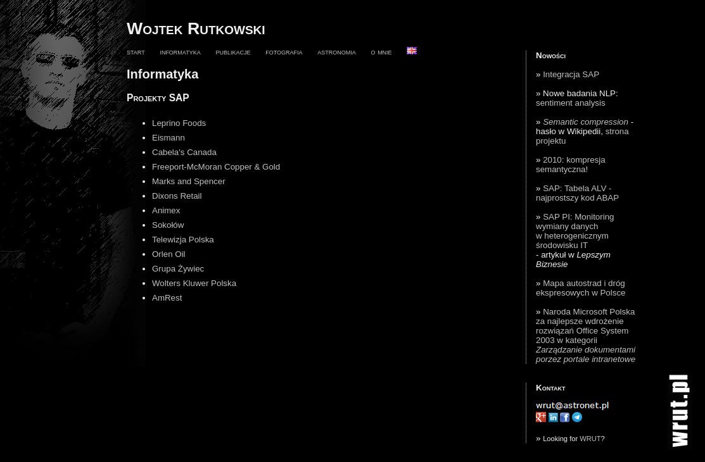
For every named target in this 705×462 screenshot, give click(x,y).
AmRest (167, 298)
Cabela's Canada (184, 152)
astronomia (336, 51)
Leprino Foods (179, 123)
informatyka (180, 51)
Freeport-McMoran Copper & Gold (216, 167)
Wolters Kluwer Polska (194, 283)
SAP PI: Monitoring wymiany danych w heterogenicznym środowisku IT (575, 231)
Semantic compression (585, 122)
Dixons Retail (177, 196)
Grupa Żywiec (178, 268)
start (136, 51)
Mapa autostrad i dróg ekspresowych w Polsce (580, 287)
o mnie (381, 51)
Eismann (168, 137)
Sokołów (168, 225)
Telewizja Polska (183, 239)
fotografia (283, 51)
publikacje (232, 51)
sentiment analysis (571, 103)
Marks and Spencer (188, 181)
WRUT (590, 438)
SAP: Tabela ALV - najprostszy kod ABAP (577, 193)
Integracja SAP (571, 74)
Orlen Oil (169, 254)
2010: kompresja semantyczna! (571, 164)
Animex (166, 210)
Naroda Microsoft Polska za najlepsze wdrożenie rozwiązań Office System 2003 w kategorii (585, 335)
